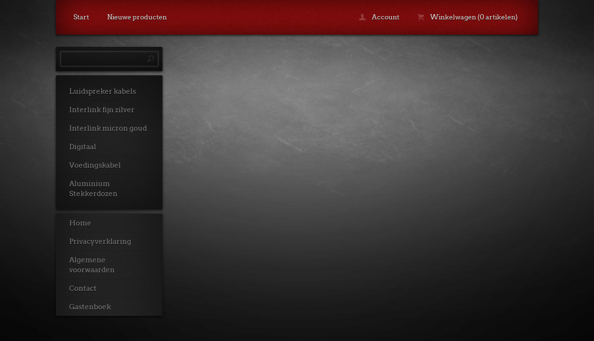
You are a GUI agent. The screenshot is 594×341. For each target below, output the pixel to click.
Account (379, 17)
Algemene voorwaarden (92, 265)
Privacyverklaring (100, 241)
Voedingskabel (95, 165)
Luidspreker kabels (102, 91)
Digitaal (82, 147)
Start (81, 17)
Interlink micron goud (108, 128)
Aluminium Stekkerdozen (93, 188)
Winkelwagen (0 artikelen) (467, 17)
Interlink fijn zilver (102, 110)
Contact (83, 288)
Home (80, 223)
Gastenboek (90, 307)
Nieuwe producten (137, 17)
